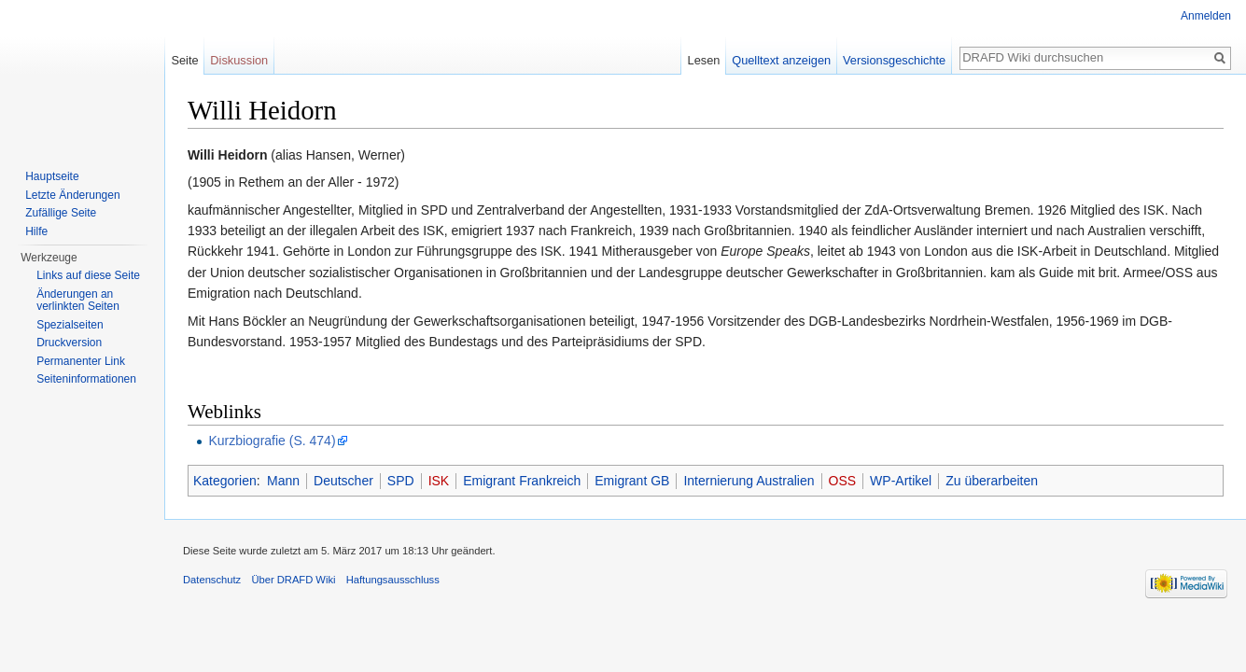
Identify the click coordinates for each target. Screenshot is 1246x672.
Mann (283, 480)
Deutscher (343, 480)
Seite (184, 60)
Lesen (704, 60)
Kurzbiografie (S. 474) (271, 440)
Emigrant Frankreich (522, 480)
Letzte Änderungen (72, 195)
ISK (439, 480)
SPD (400, 480)
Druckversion (69, 342)
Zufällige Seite (60, 212)
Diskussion (239, 60)
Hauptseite (51, 176)
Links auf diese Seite (88, 275)
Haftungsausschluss (393, 579)
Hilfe (36, 231)
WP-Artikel (900, 480)
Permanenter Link (80, 361)
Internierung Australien (748, 480)
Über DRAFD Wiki (293, 579)
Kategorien (225, 480)
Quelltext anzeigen (781, 60)
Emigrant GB (632, 480)
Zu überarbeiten (991, 480)
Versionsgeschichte (894, 60)
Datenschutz (212, 579)
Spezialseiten (69, 324)
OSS (843, 480)
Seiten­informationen (86, 378)
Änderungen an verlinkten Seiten (77, 300)
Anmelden (1206, 15)
